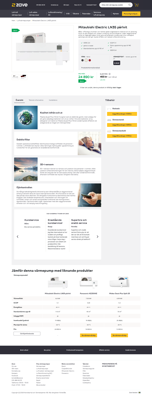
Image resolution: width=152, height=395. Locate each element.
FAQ (84, 371)
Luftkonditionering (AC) (44, 373)
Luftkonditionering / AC (55, 13)
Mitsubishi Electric (68, 371)
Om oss (14, 366)
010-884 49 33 (40, 5)
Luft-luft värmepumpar (17, 13)
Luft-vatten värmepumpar (34, 13)
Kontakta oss (54, 5)
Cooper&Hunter (67, 369)
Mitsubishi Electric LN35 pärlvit (44, 20)
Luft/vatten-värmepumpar (45, 371)
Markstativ (116, 108)
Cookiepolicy (87, 383)
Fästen (38, 383)
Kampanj (14, 373)
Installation (86, 366)
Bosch (64, 366)
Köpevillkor (86, 380)
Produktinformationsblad (90, 68)
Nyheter (116, 14)
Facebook (15, 376)
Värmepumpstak (118, 120)
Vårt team (66, 5)
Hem (13, 20)
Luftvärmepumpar (24, 20)
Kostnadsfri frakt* (92, 5)
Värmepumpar (40, 366)
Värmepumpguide (88, 369)
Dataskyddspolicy (88, 378)
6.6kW (116, 63)
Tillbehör (76, 14)
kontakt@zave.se (17, 378)
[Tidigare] (18, 236)
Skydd (38, 380)
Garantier (86, 373)
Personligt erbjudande (132, 14)
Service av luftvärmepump (99, 13)
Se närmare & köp (89, 335)
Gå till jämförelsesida (27, 334)
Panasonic (65, 373)
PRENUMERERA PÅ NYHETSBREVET (109, 365)
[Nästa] (98, 236)
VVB (67, 14)
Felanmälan (86, 14)
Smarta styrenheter (42, 378)
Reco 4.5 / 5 (77, 5)
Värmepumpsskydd (119, 131)
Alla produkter (41, 385)
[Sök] (116, 4)
